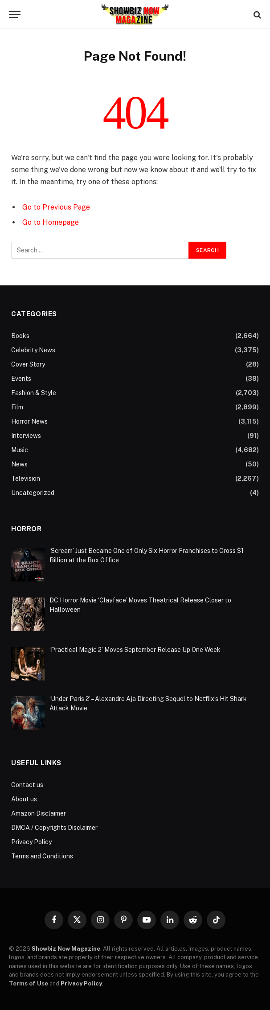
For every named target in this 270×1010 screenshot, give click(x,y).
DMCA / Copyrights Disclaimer (54, 827)
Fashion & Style (33, 392)
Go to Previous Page (56, 207)
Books (20, 335)
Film (17, 407)
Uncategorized (32, 492)
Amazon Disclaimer (38, 813)
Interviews (26, 435)
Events (21, 378)
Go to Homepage (50, 222)
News (19, 464)
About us (24, 799)
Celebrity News (33, 350)
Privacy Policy (31, 841)
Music (19, 449)
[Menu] (14, 14)
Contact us (27, 784)
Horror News (29, 421)
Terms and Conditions (42, 856)
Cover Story (28, 364)
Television (25, 478)
